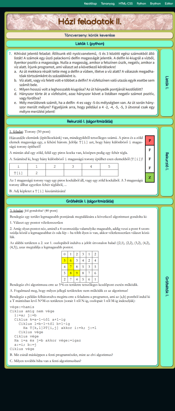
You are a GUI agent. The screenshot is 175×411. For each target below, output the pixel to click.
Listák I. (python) (89, 44)
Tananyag (107, 3)
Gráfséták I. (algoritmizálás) (89, 201)
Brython (155, 3)
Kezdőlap (90, 3)
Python (141, 3)
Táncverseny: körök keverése (89, 35)
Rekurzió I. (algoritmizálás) (89, 121)
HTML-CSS (126, 3)
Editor (169, 3)
